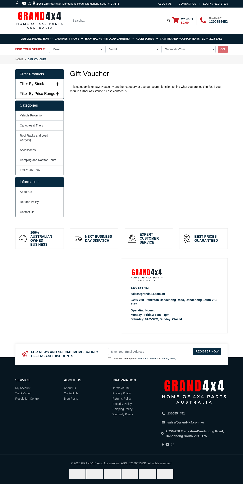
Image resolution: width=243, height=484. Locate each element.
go (222, 49)
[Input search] (117, 20)
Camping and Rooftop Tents (180, 38)
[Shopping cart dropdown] (182, 21)
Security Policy (122, 403)
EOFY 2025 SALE (212, 38)
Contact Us (27, 212)
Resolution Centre (27, 398)
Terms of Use (121, 388)
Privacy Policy (168, 358)
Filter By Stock (39, 84)
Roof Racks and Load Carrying (109, 38)
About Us (165, 3)
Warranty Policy (123, 414)
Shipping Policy (123, 409)
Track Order (23, 393)
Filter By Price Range (39, 94)
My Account (22, 388)
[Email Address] (150, 351)
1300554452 (218, 21)
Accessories (147, 38)
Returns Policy (29, 202)
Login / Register (215, 3)
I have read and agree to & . (142, 358)
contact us (187, 3)
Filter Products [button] (32, 74)
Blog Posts (71, 398)
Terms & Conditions (148, 358)
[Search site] (169, 20)
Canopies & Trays (69, 38)
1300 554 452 (140, 287)
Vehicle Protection (36, 38)
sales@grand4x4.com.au (148, 294)
